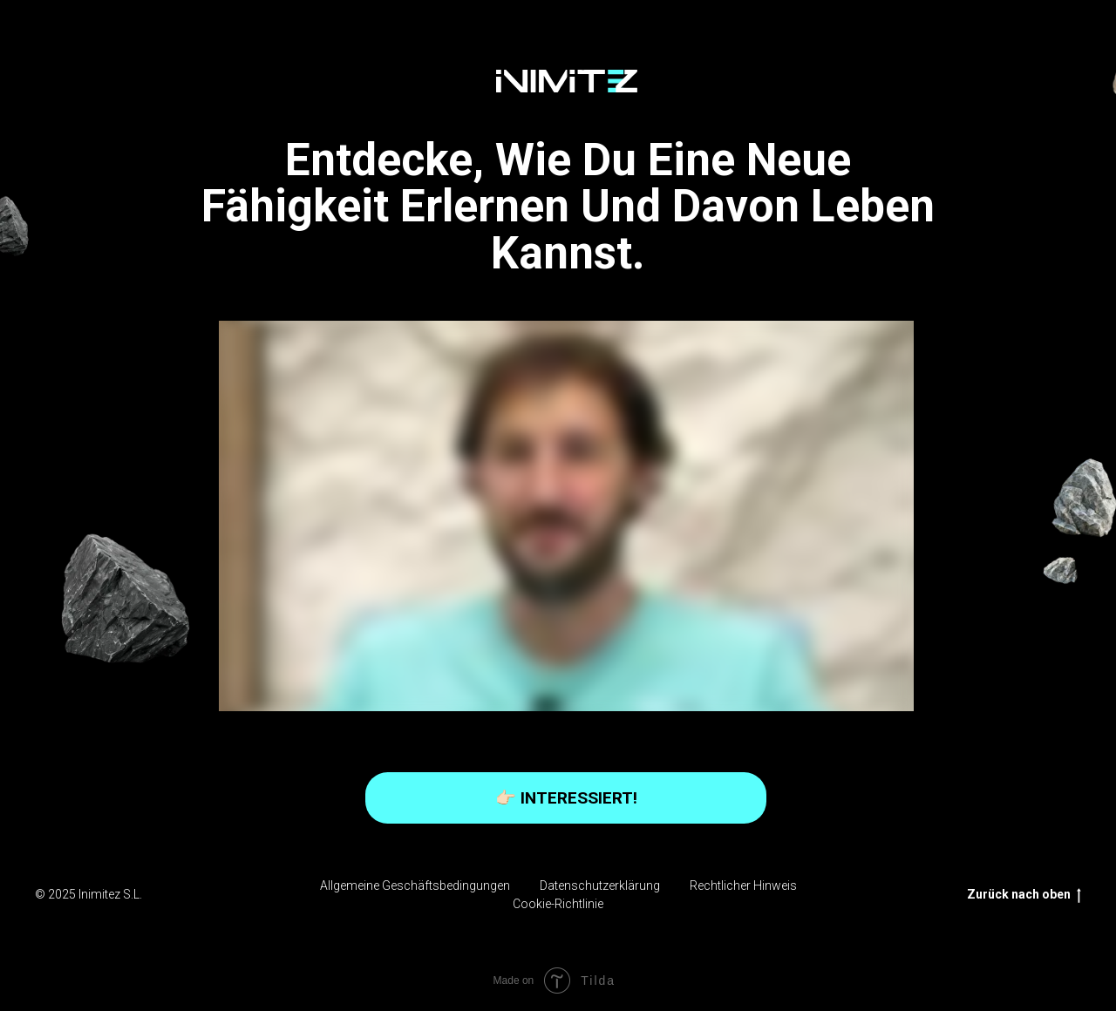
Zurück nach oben (1024, 895)
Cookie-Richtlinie (558, 904)
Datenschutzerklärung (600, 885)
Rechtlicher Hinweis (743, 885)
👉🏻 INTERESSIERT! (566, 798)
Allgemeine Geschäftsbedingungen (415, 885)
